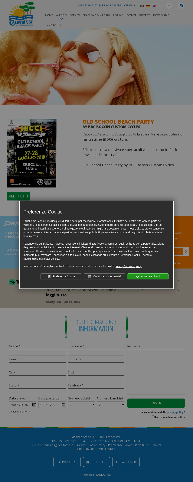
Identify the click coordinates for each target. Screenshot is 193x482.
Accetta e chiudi (148, 276)
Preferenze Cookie (61, 276)
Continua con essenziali (104, 276)
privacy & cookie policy (128, 266)
